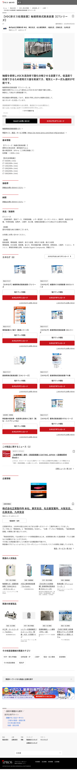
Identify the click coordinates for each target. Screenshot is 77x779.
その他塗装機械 (9, 662)
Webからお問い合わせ (21, 121)
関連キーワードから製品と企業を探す (19, 679)
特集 (22, 740)
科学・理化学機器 (10, 657)
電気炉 (21, 662)
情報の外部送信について (20, 763)
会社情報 (44, 761)
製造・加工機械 (49, 657)
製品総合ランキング (31, 740)
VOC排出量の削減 (14, 723)
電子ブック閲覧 (19, 292)
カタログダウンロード (20, 297)
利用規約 (37, 761)
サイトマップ (44, 740)
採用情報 (50, 761)
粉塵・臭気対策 (13, 725)
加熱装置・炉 (25, 657)
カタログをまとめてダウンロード (59, 256)
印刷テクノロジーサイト (15, 718)
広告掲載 (57, 761)
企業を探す (15, 740)
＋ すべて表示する (28, 111)
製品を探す (5, 740)
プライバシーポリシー (21, 761)
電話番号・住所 (14, 521)
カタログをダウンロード (55, 121)
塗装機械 (62, 657)
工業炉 (37, 657)
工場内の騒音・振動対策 (16, 720)
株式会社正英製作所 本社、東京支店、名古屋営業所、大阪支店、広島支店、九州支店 (39, 27)
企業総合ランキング (31, 743)
